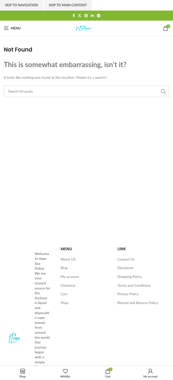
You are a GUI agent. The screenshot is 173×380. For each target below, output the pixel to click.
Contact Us (126, 259)
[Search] (86, 91)
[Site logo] (86, 28)
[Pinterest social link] (86, 15)
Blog (64, 268)
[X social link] (79, 15)
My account (70, 276)
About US (68, 259)
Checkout (68, 285)
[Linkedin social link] (92, 15)
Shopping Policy (130, 276)
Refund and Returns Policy (138, 303)
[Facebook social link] (73, 15)
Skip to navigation (21, 5)
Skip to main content (68, 5)
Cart (64, 294)
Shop (64, 303)
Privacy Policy (128, 294)
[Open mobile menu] (12, 28)
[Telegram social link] (98, 15)
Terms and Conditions (134, 285)
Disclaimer (126, 268)
